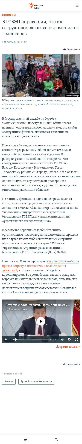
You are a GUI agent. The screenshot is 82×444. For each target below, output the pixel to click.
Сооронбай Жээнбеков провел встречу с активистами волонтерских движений (40, 266)
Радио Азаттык (18, 309)
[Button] (71, 49)
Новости (9, 15)
